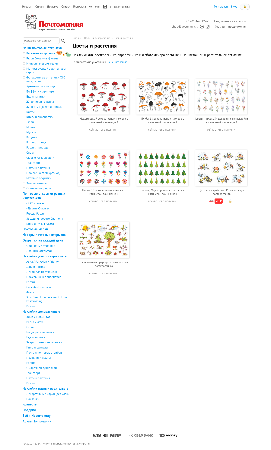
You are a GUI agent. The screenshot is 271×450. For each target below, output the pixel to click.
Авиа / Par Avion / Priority (42, 261)
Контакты (94, 6)
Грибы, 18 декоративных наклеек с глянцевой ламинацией (162, 120)
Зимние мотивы (36, 183)
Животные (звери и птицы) (44, 106)
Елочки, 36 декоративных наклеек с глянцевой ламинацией (163, 192)
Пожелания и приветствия (43, 277)
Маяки (30, 127)
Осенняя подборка (39, 188)
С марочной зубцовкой (41, 368)
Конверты (30, 404)
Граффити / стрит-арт (40, 91)
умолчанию (99, 62)
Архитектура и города (40, 86)
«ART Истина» (35, 203)
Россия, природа (37, 147)
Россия (30, 282)
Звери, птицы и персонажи (44, 342)
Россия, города (36, 142)
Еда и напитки (35, 96)
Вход (234, 6)
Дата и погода (35, 266)
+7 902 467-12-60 (197, 21)
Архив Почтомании (37, 421)
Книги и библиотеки (39, 117)
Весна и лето (34, 322)
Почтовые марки (35, 229)
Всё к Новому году (37, 415)
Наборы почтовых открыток (44, 234)
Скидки (65, 6)
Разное (31, 306)
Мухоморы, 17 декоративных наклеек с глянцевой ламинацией (104, 120)
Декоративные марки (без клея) (47, 394)
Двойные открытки (39, 251)
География (79, 6)
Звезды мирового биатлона (44, 218)
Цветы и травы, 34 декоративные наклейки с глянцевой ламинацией (221, 120)
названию (121, 62)
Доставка (52, 6)
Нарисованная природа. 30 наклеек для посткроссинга (104, 264)
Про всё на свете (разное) (43, 173)
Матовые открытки (38, 178)
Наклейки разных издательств (46, 388)
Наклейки (32, 399)
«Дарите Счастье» (37, 208)
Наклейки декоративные (41, 311)
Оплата (39, 6)
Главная (76, 38)
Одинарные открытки (40, 246)
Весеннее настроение (40, 53)
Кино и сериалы (37, 347)
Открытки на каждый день (43, 240)
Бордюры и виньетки (40, 332)
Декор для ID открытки (41, 272)
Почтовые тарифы (116, 6)
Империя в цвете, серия (42, 63)
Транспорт (33, 163)
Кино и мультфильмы (40, 223)
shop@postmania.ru (185, 26)
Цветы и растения (38, 168)
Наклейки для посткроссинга (45, 256)
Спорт (30, 152)
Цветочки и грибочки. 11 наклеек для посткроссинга (221, 192)
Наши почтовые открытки (42, 48)
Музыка (31, 132)
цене (111, 62)
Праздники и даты (38, 357)
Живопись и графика (40, 101)
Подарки (29, 410)
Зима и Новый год (38, 317)
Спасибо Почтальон (39, 287)
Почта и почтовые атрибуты (44, 352)
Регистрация (221, 6)
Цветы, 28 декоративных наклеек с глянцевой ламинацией (103, 192)
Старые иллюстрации (40, 157)
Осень (30, 327)
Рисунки (31, 137)
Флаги (30, 292)
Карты (30, 112)
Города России (36, 213)
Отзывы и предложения (231, 26)
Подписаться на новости (230, 21)
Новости (27, 6)
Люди (30, 122)
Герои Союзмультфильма (42, 58)
